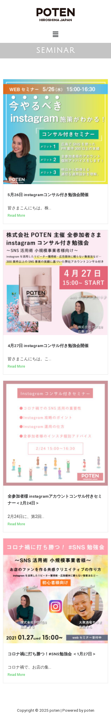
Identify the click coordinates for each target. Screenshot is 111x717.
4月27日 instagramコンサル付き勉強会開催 (48, 345)
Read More (16, 215)
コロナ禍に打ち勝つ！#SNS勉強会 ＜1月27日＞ (52, 654)
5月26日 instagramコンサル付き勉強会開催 (48, 194)
